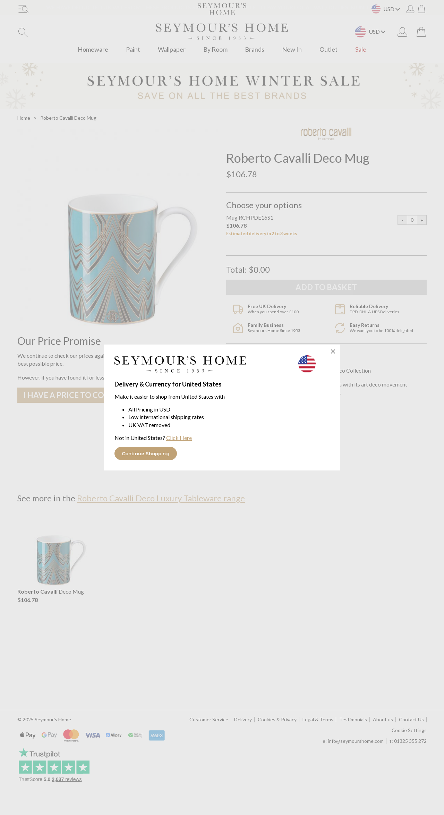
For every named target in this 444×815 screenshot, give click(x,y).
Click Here (179, 437)
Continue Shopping (146, 453)
